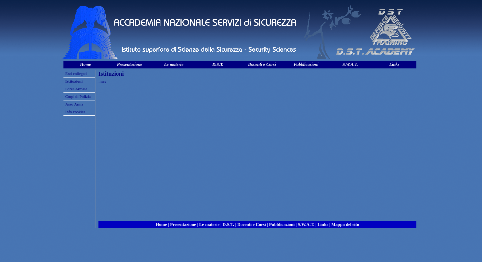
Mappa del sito (345, 224)
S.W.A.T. (350, 64)
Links (394, 64)
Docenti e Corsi (262, 64)
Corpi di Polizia (78, 96)
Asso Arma (74, 104)
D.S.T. (217, 64)
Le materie (173, 64)
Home (85, 64)
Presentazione (129, 64)
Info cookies (75, 112)
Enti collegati (76, 73)
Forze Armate (76, 89)
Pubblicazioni (306, 64)
